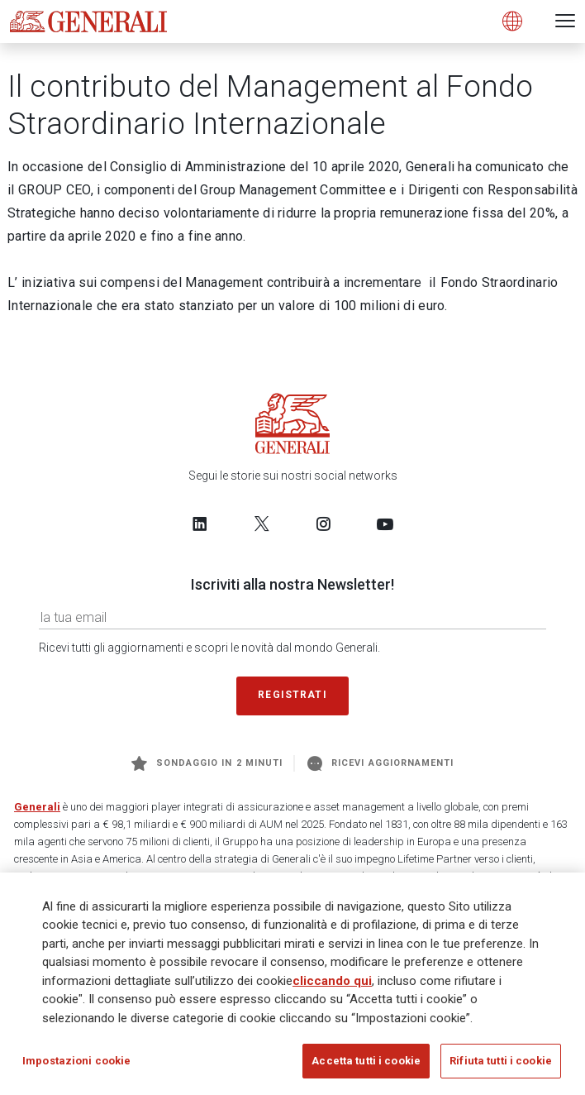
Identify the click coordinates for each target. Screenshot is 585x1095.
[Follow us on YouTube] (385, 523)
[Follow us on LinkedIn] (200, 523)
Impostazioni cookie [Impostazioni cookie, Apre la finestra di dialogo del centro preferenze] (76, 1060)
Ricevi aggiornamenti (380, 763)
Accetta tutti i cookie (366, 1060)
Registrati (292, 695)
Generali (37, 807)
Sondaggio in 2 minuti (207, 763)
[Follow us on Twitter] (262, 523)
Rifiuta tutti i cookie (500, 1060)
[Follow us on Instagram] (323, 523)
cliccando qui (332, 980)
